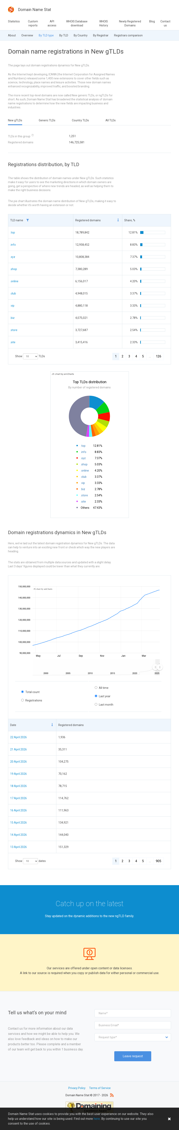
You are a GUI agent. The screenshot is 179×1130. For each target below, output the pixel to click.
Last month (106, 704)
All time (103, 687)
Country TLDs (80, 120)
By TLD (63, 35)
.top (12, 232)
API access (52, 23)
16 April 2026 (18, 810)
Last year (104, 696)
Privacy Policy (77, 1088)
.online (14, 281)
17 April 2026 (18, 798)
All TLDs (110, 120)
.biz (12, 317)
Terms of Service (100, 1088)
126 (158, 356)
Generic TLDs (47, 120)
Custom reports (33, 23)
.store (13, 330)
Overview (27, 35)
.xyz (12, 256)
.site (12, 342)
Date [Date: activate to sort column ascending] (13, 725)
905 (158, 861)
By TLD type (46, 35)
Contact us (165, 23)
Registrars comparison (128, 35)
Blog (152, 21)
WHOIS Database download (77, 23)
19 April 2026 (18, 773)
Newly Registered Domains (130, 23)
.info (13, 244)
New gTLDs (15, 120)
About (12, 35)
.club (13, 293)
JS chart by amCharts (63, 374)
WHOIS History (103, 23)
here (97, 1122)
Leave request (133, 1056)
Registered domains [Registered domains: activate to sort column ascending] (88, 220)
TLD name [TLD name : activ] (19, 220)
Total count (32, 692)
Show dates (30, 861)
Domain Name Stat (29, 9)
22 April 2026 (18, 737)
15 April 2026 (18, 822)
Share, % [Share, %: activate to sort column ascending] (129, 220)
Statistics (14, 21)
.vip (12, 305)
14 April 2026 (18, 834)
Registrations (33, 700)
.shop (13, 269)
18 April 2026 (18, 786)
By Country (81, 35)
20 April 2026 (18, 761)
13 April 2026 (18, 847)
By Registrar (100, 35)
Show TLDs (30, 356)
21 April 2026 (18, 749)
